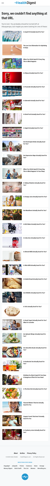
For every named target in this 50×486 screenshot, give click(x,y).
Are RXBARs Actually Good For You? (34, 293)
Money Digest (8, 468)
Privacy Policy (31, 453)
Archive (22, 453)
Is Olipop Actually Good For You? (33, 73)
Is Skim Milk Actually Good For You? (34, 265)
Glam (35, 466)
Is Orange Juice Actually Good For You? (35, 197)
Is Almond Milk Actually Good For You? (35, 252)
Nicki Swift (17, 468)
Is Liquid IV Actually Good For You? (33, 32)
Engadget (7, 466)
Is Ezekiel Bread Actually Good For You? (35, 279)
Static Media (14, 457)
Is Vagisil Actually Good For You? (33, 128)
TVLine (22, 466)
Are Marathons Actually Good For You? (34, 210)
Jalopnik (14, 466)
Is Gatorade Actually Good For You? (33, 100)
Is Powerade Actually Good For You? (34, 87)
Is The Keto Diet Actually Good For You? (35, 389)
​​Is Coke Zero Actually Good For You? (34, 238)
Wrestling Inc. (42, 468)
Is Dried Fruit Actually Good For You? (34, 114)
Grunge (42, 466)
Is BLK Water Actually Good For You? (34, 224)
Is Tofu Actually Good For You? (32, 306)
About (16, 453)
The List (26, 468)
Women (33, 468)
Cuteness (29, 466)
